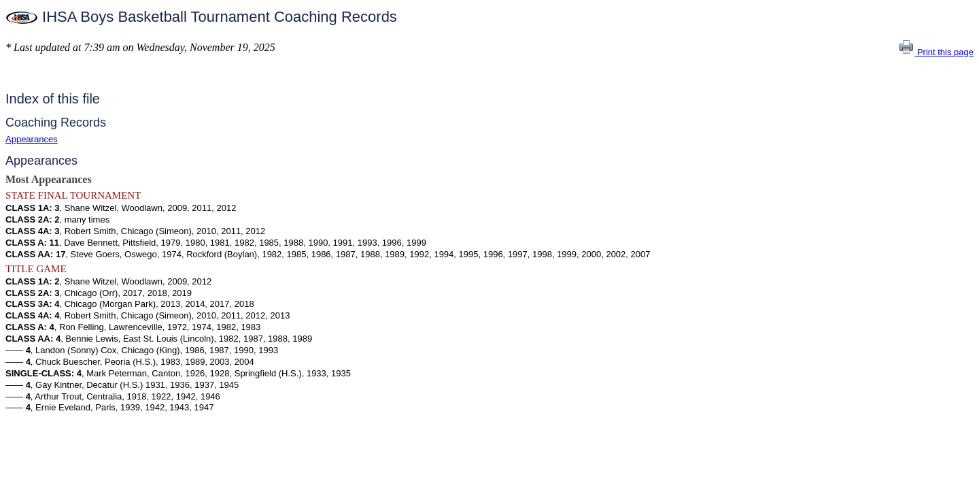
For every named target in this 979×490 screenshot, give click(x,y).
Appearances (31, 139)
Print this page (936, 52)
